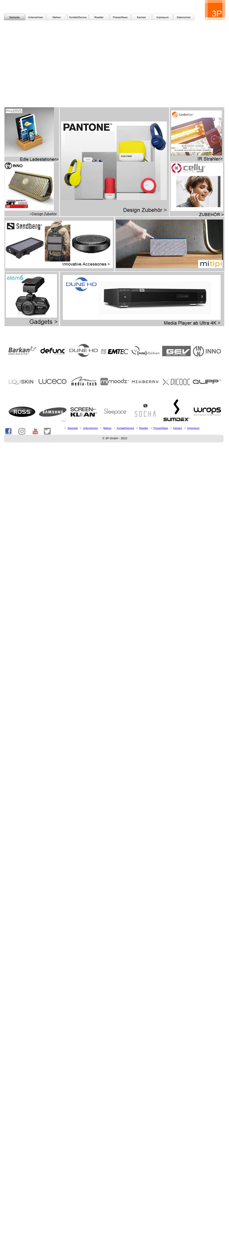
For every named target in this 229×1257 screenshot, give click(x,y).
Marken (107, 428)
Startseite (73, 428)
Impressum (193, 428)
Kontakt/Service (125, 428)
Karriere (177, 428)
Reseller (143, 428)
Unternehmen (90, 428)
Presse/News (161, 428)
